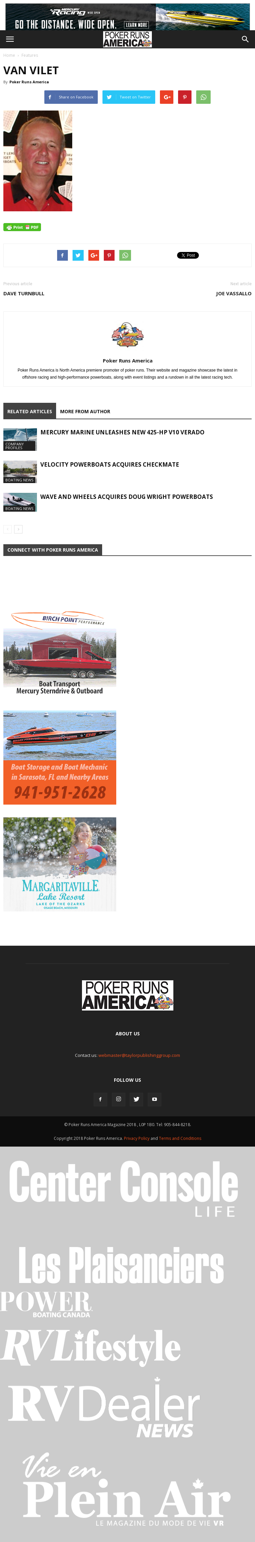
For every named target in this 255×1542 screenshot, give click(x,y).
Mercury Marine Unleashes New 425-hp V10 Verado (122, 432)
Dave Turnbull (23, 293)
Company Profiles (14, 445)
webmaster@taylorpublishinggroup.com (139, 1055)
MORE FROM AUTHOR (85, 411)
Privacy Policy (137, 1138)
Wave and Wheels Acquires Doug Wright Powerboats (126, 497)
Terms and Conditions (180, 1138)
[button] (245, 39)
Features (30, 55)
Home (9, 55)
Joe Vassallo (234, 293)
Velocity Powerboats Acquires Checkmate (109, 464)
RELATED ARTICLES (29, 411)
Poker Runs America (29, 81)
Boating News (19, 479)
